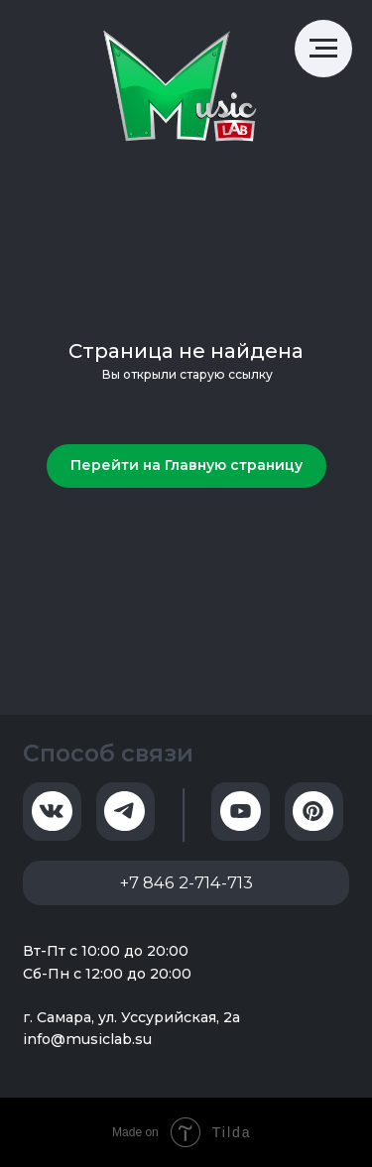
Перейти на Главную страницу (186, 465)
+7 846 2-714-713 (186, 882)
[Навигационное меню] (323, 48)
